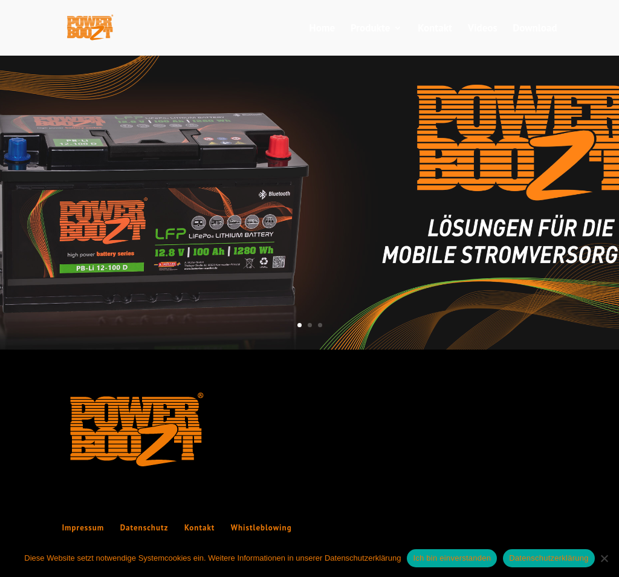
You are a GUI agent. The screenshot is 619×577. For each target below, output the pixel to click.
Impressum (83, 528)
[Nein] (604, 558)
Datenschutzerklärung (548, 557)
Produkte (370, 29)
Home (322, 29)
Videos (482, 29)
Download (535, 29)
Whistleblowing (261, 528)
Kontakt (435, 29)
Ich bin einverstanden (452, 557)
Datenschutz (144, 528)
